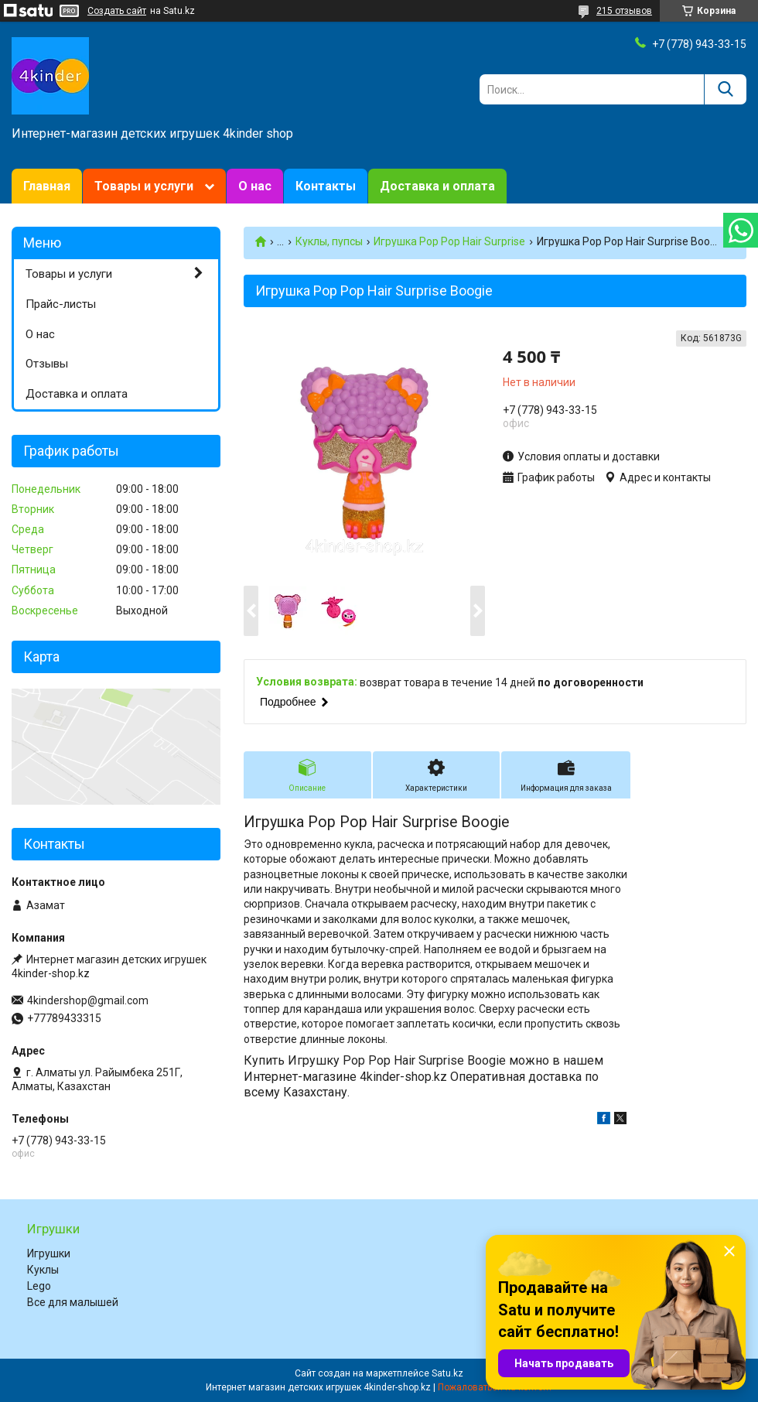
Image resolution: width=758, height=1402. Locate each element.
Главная (46, 186)
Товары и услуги (143, 186)
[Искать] (725, 89)
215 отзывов (624, 10)
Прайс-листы (61, 304)
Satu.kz (447, 1373)
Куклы (43, 1270)
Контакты (325, 186)
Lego (39, 1286)
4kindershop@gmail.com (88, 1000)
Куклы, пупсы (329, 241)
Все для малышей (72, 1302)
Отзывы (47, 364)
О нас (254, 186)
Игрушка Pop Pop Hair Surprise (449, 241)
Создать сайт (116, 10)
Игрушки (48, 1253)
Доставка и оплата (437, 186)
